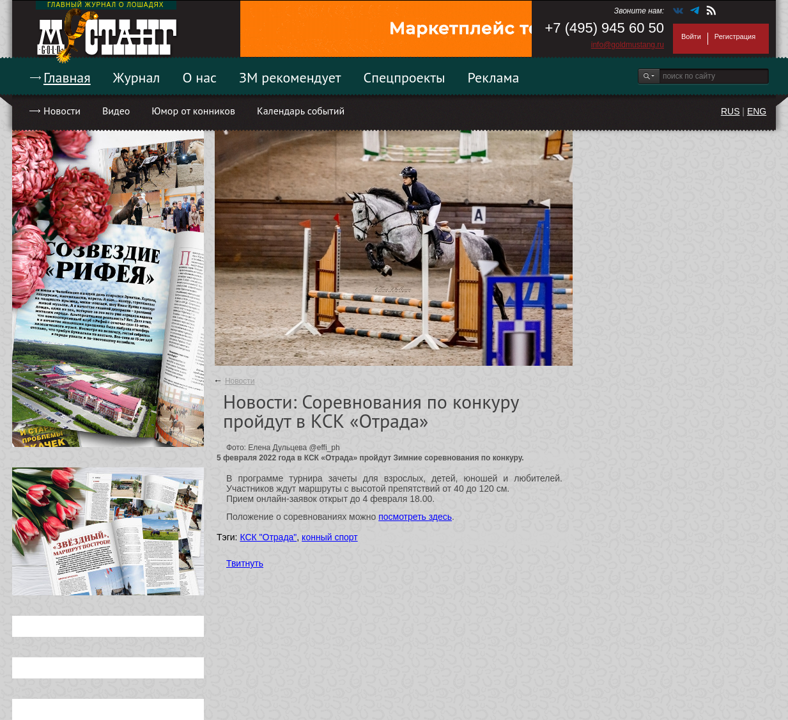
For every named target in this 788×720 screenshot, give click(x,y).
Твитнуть (244, 563)
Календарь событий (300, 110)
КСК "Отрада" (268, 537)
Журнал (136, 77)
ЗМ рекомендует (290, 77)
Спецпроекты (404, 77)
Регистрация (735, 36)
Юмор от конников (193, 110)
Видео (116, 110)
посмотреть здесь (415, 517)
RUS (730, 111)
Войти (691, 36)
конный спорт (330, 537)
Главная (67, 77)
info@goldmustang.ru (627, 44)
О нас (199, 77)
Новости (62, 110)
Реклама (494, 77)
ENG (756, 111)
